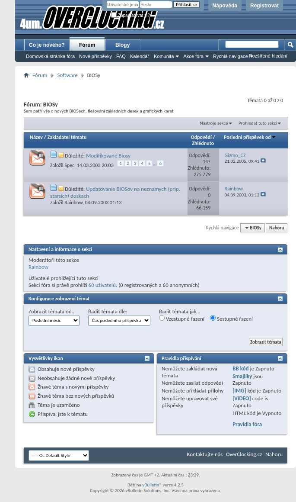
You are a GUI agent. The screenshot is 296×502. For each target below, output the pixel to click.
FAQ (121, 56)
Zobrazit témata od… (52, 311)
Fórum (87, 45)
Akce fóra (193, 56)
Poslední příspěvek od (250, 137)
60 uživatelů (102, 285)
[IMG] (239, 390)
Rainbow (73, 203)
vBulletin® (152, 485)
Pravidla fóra (247, 424)
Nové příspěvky (95, 56)
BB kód (240, 368)
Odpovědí (201, 137)
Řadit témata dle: (107, 311)
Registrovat (264, 6)
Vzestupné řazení (181, 318)
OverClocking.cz (244, 454)
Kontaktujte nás (205, 454)
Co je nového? (47, 45)
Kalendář (139, 56)
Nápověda (225, 6)
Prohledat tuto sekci (258, 123)
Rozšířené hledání (268, 55)
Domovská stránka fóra (50, 56)
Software (67, 75)
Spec (69, 165)
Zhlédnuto (203, 143)
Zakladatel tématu (67, 137)
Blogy (122, 45)
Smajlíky (242, 376)
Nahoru (276, 228)
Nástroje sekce (214, 123)
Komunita (164, 56)
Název (36, 137)
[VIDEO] (241, 398)
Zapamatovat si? (130, 15)
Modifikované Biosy (108, 155)
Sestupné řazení (231, 318)
